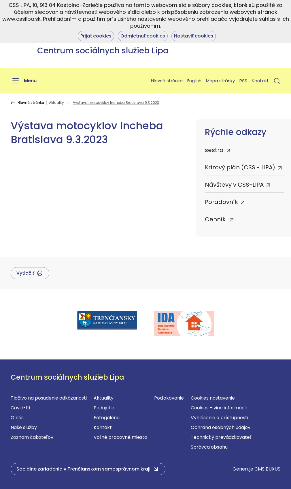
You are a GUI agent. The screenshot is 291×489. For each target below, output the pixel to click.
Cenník (216, 219)
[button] (277, 80)
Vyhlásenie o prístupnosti (219, 417)
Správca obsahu (209, 447)
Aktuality (56, 102)
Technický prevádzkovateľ (221, 437)
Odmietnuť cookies (142, 36)
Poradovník (221, 202)
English (194, 81)
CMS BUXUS (267, 469)
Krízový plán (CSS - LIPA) (240, 167)
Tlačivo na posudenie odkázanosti (49, 398)
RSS (243, 81)
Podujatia (104, 407)
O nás (17, 417)
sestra (214, 150)
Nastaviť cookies (193, 36)
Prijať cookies (96, 36)
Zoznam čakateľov (32, 437)
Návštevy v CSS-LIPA (234, 185)
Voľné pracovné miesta (120, 437)
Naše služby (24, 427)
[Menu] (24, 80)
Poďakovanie (169, 398)
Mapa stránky (220, 81)
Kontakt (260, 81)
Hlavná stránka (167, 81)
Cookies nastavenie (213, 398)
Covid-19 (20, 407)
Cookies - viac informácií (219, 407)
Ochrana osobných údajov (220, 427)
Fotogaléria (107, 417)
